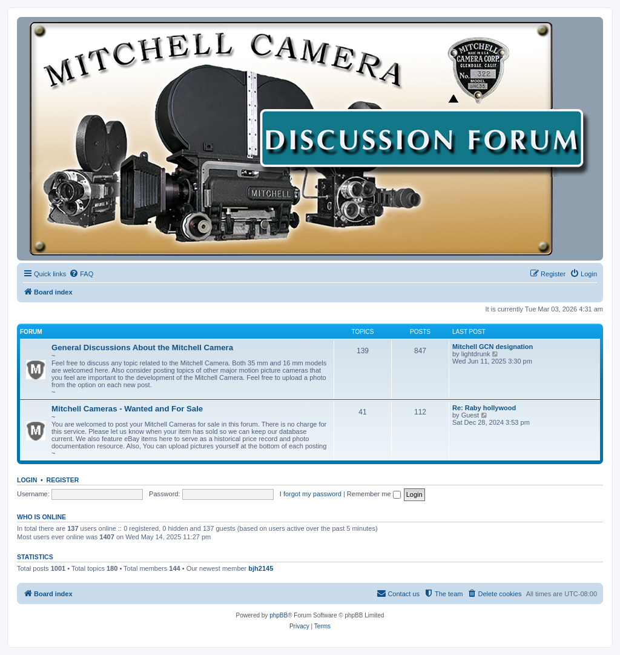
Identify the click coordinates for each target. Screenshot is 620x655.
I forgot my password (310, 493)
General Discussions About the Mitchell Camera (142, 347)
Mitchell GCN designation (492, 346)
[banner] (310, 139)
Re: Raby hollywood (484, 407)
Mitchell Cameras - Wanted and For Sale (127, 408)
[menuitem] (81, 274)
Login (27, 480)
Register (63, 480)
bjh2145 (260, 568)
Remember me (374, 493)
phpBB (278, 615)
